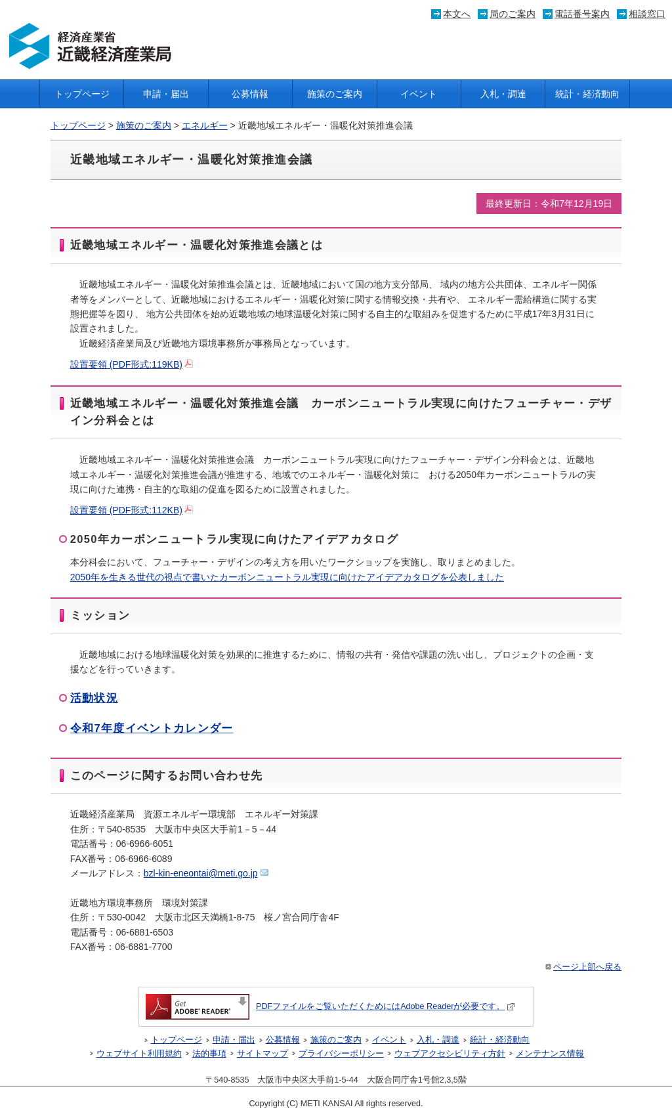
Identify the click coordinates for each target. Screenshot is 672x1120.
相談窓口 (647, 14)
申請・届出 (166, 94)
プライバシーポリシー (341, 1053)
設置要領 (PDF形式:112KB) (131, 510)
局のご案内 (513, 14)
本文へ (457, 14)
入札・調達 (503, 94)
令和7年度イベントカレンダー (152, 728)
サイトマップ (262, 1053)
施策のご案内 (334, 94)
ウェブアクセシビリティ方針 (449, 1053)
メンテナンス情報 (550, 1053)
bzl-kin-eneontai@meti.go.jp (206, 873)
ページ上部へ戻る (582, 967)
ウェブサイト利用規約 (139, 1053)
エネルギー (205, 125)
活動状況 (94, 698)
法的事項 (209, 1053)
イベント (418, 94)
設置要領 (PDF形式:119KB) (131, 364)
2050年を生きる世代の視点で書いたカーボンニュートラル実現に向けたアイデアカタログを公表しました (287, 577)
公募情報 (250, 94)
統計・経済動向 (587, 94)
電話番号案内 (582, 14)
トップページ (82, 94)
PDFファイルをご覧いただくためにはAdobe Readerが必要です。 (330, 1006)
